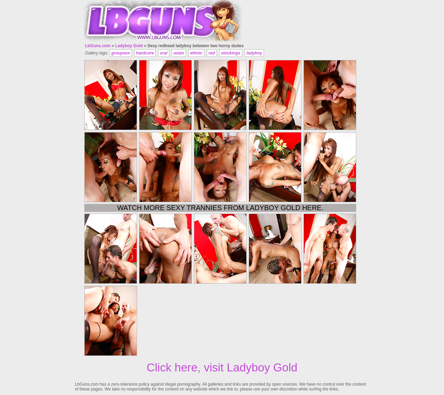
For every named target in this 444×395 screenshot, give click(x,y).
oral (164, 53)
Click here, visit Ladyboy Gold (222, 367)
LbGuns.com (97, 45)
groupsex (120, 53)
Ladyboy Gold (129, 45)
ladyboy (254, 53)
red (211, 53)
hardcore (145, 53)
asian (178, 53)
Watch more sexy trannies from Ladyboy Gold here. (220, 208)
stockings (230, 53)
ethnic (196, 53)
